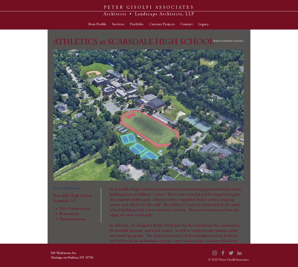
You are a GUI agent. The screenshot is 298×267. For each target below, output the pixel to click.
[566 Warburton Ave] (63, 253)
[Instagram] (214, 253)
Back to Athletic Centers (228, 40)
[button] (148, 115)
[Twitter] (231, 253)
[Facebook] (223, 253)
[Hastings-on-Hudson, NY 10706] (72, 258)
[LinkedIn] (239, 253)
